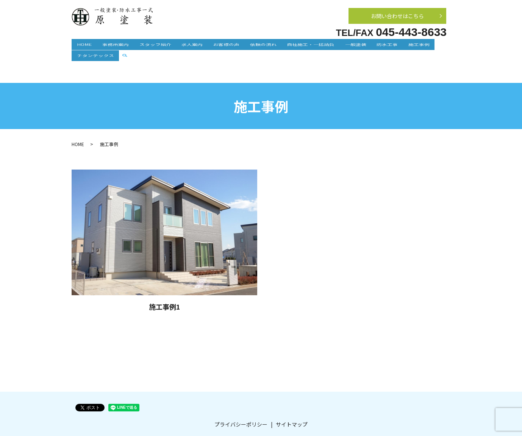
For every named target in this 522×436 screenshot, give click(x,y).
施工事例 (377, 47)
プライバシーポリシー (240, 401)
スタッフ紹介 (149, 47)
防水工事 (350, 47)
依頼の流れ (241, 47)
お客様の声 (210, 47)
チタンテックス (411, 47)
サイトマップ (292, 401)
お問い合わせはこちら (397, 16)
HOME (88, 47)
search (438, 47)
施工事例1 (164, 283)
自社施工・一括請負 (284, 47)
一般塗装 (323, 47)
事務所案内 (114, 47)
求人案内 (180, 47)
